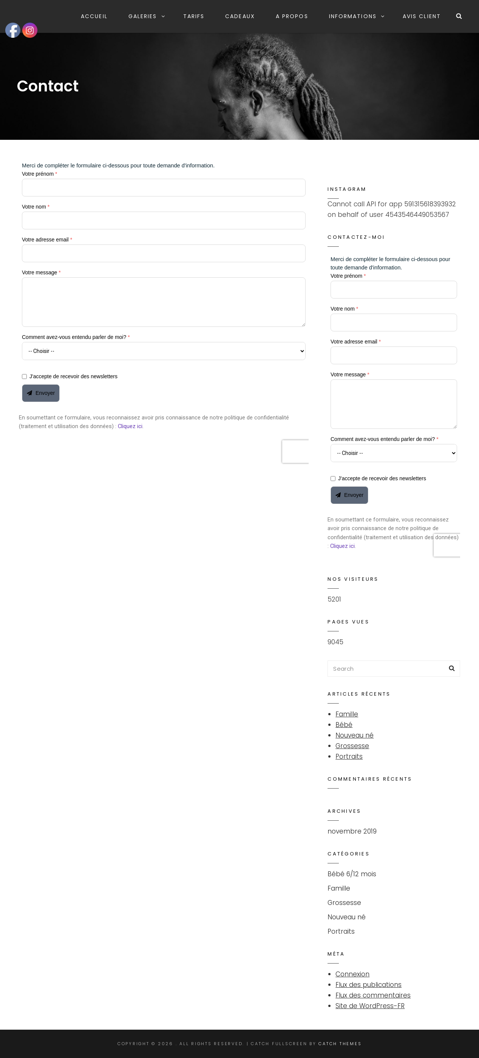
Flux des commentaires (373, 995)
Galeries (147, 16)
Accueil (94, 16)
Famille (346, 714)
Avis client (422, 16)
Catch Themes (340, 1044)
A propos (292, 16)
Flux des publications (368, 984)
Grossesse (352, 745)
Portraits (349, 756)
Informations (357, 16)
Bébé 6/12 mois (352, 874)
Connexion (352, 974)
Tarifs (194, 16)
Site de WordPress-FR (370, 1005)
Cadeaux (240, 16)
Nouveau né (354, 735)
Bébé (343, 724)
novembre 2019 (352, 831)
